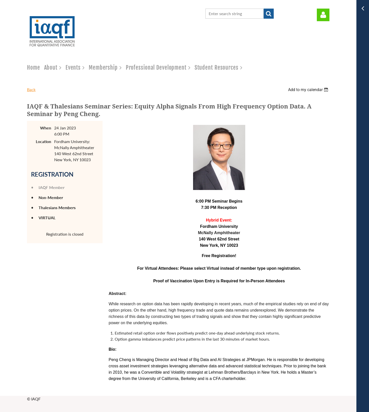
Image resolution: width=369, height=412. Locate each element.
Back (31, 89)
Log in (323, 15)
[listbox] (308, 90)
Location (43, 141)
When (45, 127)
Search (269, 14)
